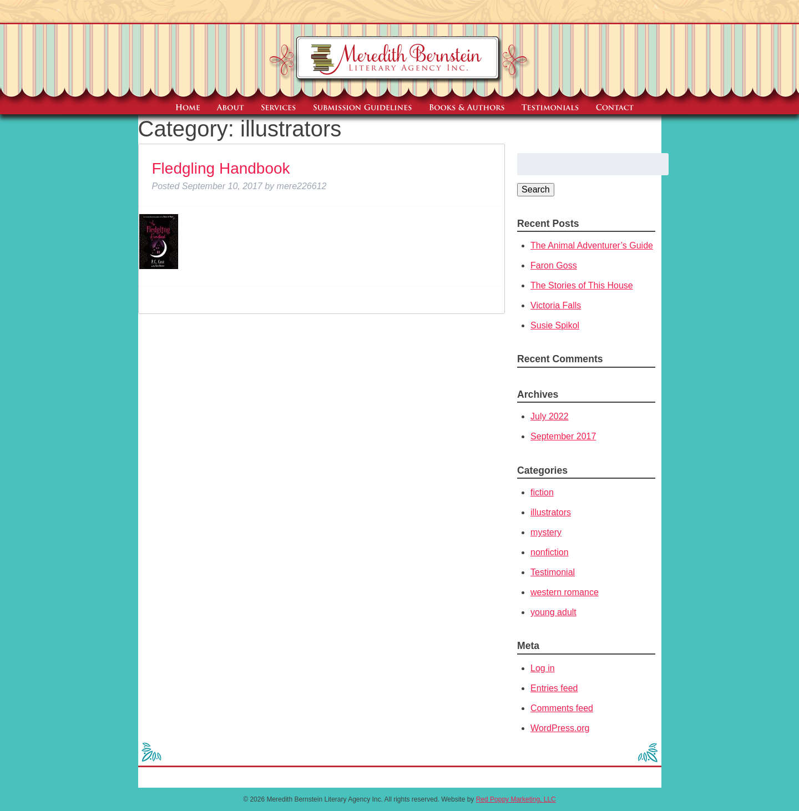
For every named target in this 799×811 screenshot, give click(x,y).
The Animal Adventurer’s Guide (591, 245)
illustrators (550, 512)
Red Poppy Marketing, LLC (516, 799)
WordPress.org (559, 728)
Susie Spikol (554, 325)
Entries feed (554, 688)
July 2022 (549, 416)
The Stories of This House (581, 285)
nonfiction (549, 552)
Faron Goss (553, 265)
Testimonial (552, 572)
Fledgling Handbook (221, 168)
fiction (542, 492)
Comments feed (561, 708)
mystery (546, 532)
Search (536, 189)
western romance (564, 592)
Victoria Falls (555, 305)
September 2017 (563, 436)
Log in (542, 668)
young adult (553, 612)
